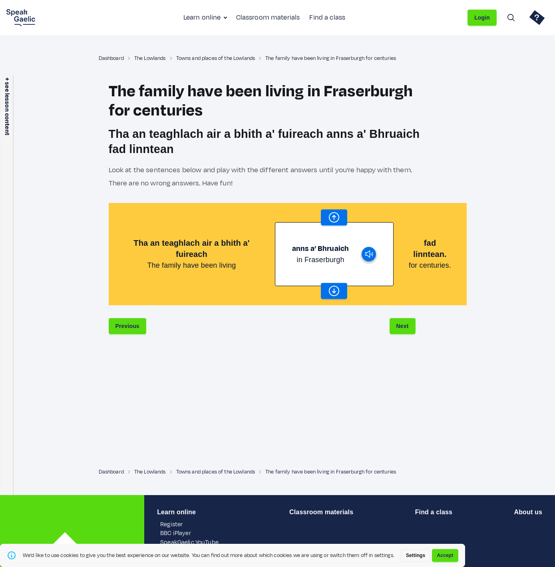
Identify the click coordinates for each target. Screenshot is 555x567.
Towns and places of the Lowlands (215, 58)
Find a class (327, 17)
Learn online (202, 17)
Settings (416, 555)
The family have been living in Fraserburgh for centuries (330, 58)
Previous (127, 326)
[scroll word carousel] (334, 217)
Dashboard (111, 58)
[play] (369, 254)
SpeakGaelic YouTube (189, 542)
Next (402, 326)
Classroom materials (268, 17)
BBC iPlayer (175, 533)
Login (482, 17)
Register (171, 524)
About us (528, 512)
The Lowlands (150, 58)
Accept (445, 555)
